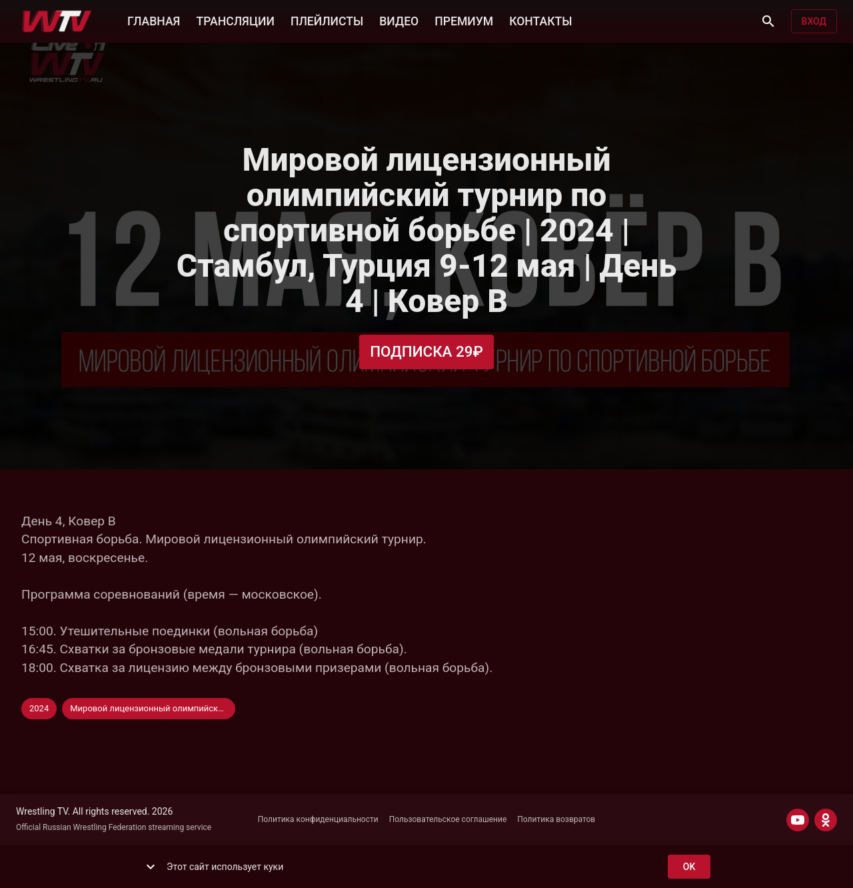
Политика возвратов (556, 819)
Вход (814, 21)
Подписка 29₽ (426, 352)
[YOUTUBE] (797, 820)
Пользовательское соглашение (448, 819)
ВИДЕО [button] (398, 20)
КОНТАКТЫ (540, 20)
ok (689, 867)
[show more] (151, 867)
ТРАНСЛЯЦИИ (235, 20)
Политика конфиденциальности (318, 819)
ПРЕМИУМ (463, 20)
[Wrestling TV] (57, 21)
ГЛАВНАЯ (153, 20)
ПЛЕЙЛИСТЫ (327, 20)
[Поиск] (768, 21)
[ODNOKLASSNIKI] (825, 820)
